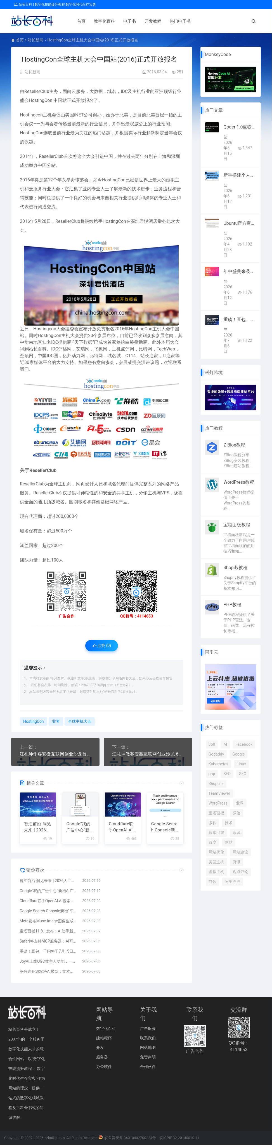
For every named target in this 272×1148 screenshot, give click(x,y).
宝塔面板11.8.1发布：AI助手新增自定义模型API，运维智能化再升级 (48, 934)
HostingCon (40, 100)
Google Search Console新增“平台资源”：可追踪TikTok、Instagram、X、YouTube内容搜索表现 (165, 830)
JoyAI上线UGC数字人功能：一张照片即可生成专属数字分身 (48, 964)
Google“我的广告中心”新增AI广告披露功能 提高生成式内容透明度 (80, 830)
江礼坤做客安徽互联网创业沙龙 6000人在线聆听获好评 (148, 754)
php (212, 773)
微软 (212, 822)
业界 (56, 721)
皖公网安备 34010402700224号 (127, 1141)
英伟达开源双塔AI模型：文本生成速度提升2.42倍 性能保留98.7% (48, 974)
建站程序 (104, 1041)
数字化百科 (95, 21)
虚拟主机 (216, 871)
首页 (72, 21)
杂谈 (236, 832)
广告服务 (148, 1031)
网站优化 (216, 852)
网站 (229, 842)
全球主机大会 (79, 721)
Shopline (216, 783)
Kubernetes (218, 764)
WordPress (218, 803)
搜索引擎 (216, 832)
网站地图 (148, 1050)
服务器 (102, 1060)
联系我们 (148, 1041)
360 (212, 744)
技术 (229, 822)
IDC (124, 91)
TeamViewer (219, 793)
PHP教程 (232, 604)
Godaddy (216, 754)
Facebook (243, 744)
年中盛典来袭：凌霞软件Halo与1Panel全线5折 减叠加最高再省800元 (239, 271)
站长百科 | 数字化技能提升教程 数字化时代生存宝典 (55, 4)
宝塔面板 (216, 813)
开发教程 (144, 21)
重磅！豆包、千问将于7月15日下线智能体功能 (48, 954)
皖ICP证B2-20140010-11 (179, 1141)
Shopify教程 (235, 567)
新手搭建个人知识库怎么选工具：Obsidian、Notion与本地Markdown (239, 175)
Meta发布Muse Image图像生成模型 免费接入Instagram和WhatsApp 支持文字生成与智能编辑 (48, 924)
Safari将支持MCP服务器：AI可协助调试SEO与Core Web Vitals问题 (48, 944)
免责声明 (148, 1060)
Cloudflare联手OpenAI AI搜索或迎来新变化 (122, 830)
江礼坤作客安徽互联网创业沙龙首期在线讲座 (55, 754)
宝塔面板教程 (236, 524)
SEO (227, 773)
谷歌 (212, 881)
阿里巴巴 (232, 881)
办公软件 (104, 1069)
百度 (212, 842)
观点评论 (240, 871)
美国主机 (216, 862)
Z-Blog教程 (234, 445)
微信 (236, 813)
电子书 (120, 21)
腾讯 (236, 862)
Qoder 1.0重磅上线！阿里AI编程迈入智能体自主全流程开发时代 (239, 127)
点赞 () (102, 645)
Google (238, 754)
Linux (241, 764)
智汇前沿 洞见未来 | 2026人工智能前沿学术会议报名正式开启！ (37, 830)
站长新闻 (35, 40)
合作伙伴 (148, 1069)
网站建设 (240, 852)
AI (225, 744)
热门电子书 (171, 21)
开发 (100, 1050)
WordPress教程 (238, 482)
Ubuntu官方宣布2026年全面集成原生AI (239, 223)
